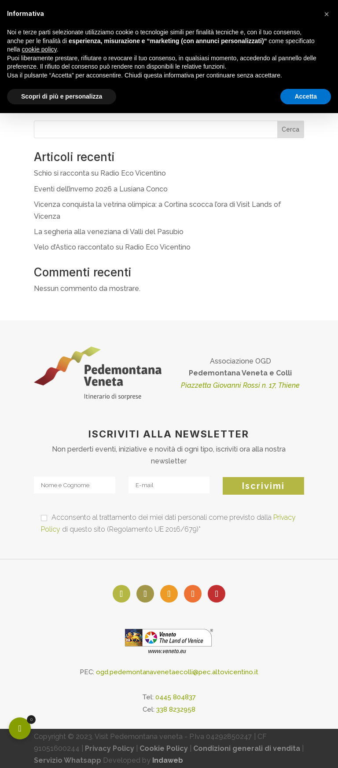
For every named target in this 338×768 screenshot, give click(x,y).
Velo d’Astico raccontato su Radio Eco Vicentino (112, 247)
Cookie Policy (164, 748)
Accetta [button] (305, 96)
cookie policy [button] (39, 49)
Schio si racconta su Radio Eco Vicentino (100, 173)
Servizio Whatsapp (67, 760)
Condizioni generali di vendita (246, 748)
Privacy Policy (109, 748)
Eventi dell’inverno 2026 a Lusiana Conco (101, 189)
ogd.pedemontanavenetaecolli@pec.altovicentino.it (177, 672)
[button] (327, 14)
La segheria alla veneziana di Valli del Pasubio (109, 232)
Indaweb (167, 760)
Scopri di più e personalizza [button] (61, 96)
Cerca (290, 129)
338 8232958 (175, 709)
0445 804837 (175, 697)
